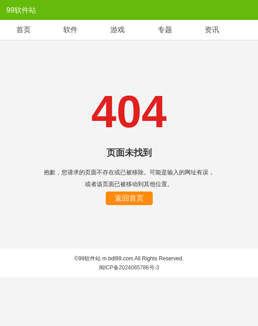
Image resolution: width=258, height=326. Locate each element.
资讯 (212, 30)
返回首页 (129, 198)
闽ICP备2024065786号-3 (129, 267)
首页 (23, 30)
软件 (70, 30)
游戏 (117, 30)
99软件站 (21, 10)
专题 (165, 30)
